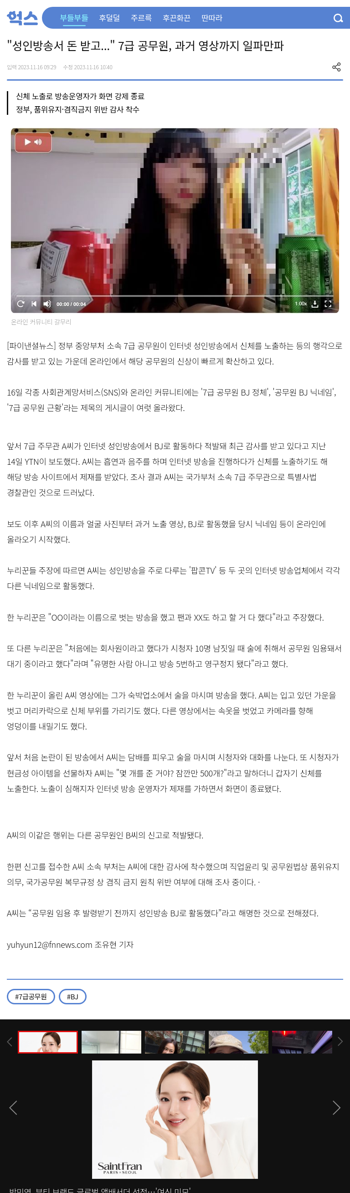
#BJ (72, 996)
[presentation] (9, 1042)
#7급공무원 (31, 996)
